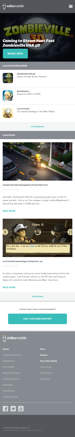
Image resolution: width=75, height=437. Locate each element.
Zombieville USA (10, 397)
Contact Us (45, 379)
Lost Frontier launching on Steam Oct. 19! (22, 261)
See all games (37, 126)
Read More (9, 211)
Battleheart (8, 385)
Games (6, 349)
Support (43, 355)
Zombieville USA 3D (12, 355)
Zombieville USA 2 (11, 379)
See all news (37, 296)
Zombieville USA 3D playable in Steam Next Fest (25, 185)
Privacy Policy (46, 373)
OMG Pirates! (9, 391)
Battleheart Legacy (11, 373)
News (42, 349)
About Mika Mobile (48, 361)
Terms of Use (46, 367)
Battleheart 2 (8, 361)
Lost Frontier (8, 367)
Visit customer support (37, 319)
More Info (15, 53)
